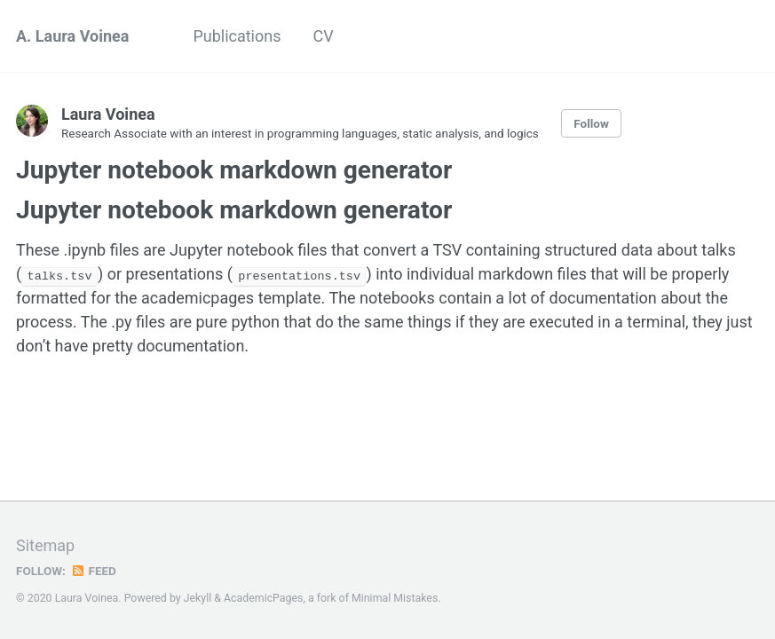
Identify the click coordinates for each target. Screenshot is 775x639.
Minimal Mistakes (395, 598)
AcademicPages (263, 598)
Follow (591, 123)
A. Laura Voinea (72, 36)
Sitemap (45, 545)
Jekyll (198, 598)
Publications (237, 36)
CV (323, 36)
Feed (93, 571)
